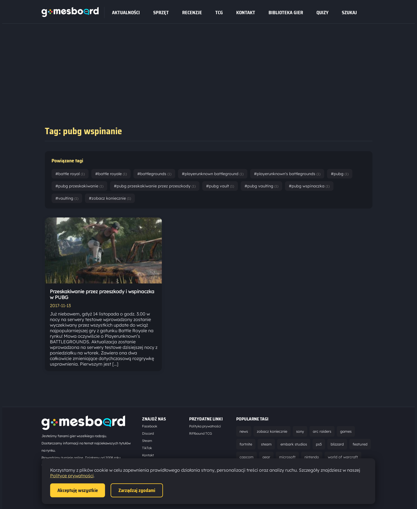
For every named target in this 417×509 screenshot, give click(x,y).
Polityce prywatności (72, 475)
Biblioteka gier (286, 12)
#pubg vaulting (261, 186)
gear (266, 457)
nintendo (311, 457)
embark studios (294, 444)
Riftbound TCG (200, 433)
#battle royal (70, 173)
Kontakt (245, 12)
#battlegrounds (154, 173)
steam (266, 444)
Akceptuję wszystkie (77, 490)
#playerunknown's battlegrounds (287, 173)
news (244, 431)
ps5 (319, 444)
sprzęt (161, 12)
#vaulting (66, 198)
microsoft (287, 457)
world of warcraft (343, 457)
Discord (148, 433)
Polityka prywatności (205, 426)
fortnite (246, 444)
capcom (246, 457)
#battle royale (111, 173)
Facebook (149, 426)
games (346, 431)
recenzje (192, 12)
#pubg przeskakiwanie (79, 186)
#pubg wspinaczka (309, 186)
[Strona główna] (70, 15)
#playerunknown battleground (212, 173)
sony (300, 431)
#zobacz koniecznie (110, 198)
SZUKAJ (349, 12)
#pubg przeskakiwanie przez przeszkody (155, 186)
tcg (219, 12)
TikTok (147, 448)
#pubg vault (220, 186)
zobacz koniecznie (272, 431)
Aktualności (126, 12)
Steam (147, 441)
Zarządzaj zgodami (136, 490)
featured (360, 444)
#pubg (339, 173)
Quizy (322, 12)
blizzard (337, 444)
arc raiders (322, 431)
